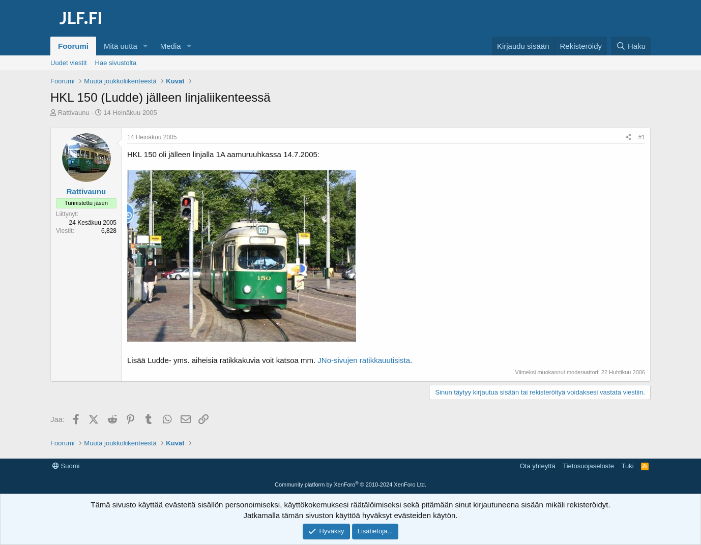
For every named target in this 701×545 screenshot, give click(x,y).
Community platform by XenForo (350, 484)
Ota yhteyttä (538, 466)
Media (170, 46)
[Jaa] (628, 137)
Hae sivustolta (116, 63)
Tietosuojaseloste (588, 466)
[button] (145, 46)
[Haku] (631, 46)
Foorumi (73, 46)
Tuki (627, 466)
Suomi (65, 466)
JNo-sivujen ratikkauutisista (363, 360)
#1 (641, 137)
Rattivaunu (74, 112)
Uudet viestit (68, 63)
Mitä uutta (120, 46)
